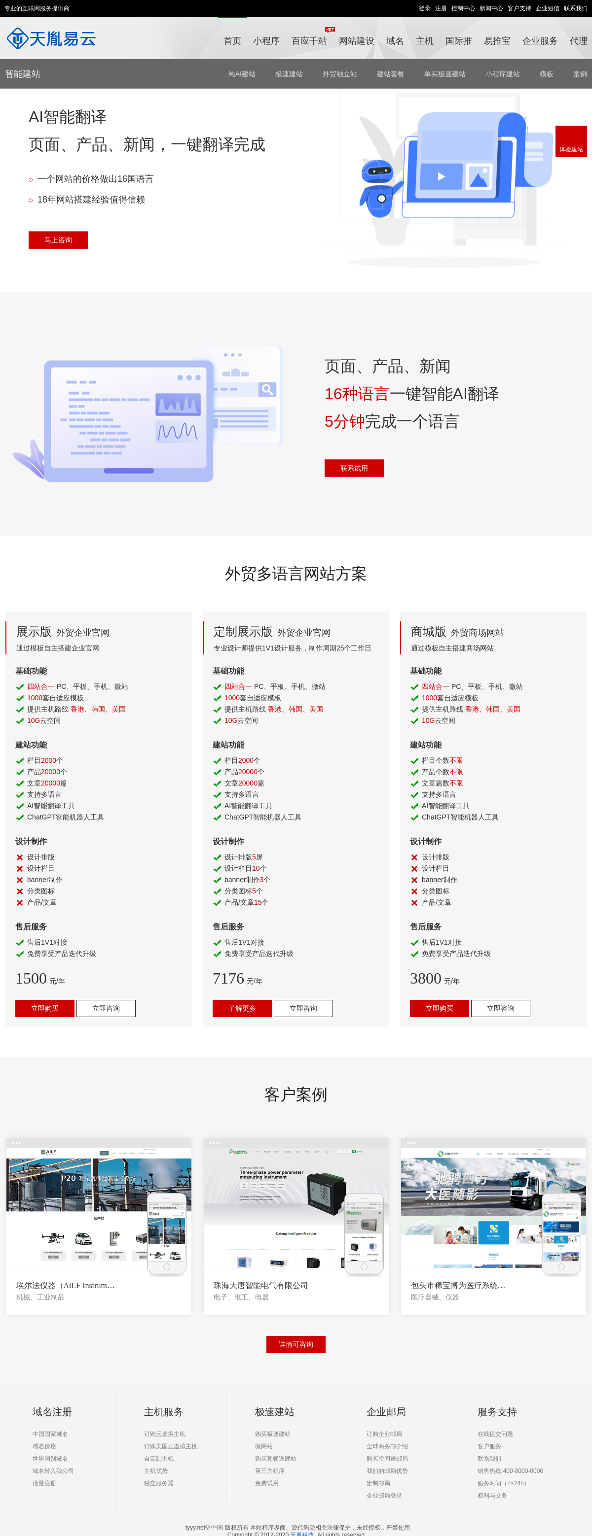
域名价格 (44, 1446)
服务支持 (497, 1411)
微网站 (264, 1446)
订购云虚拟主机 (164, 1434)
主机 (425, 41)
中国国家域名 (50, 1434)
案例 (580, 74)
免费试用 (267, 1483)
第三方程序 (270, 1471)
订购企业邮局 (384, 1434)
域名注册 (52, 1411)
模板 (547, 74)
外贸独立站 (340, 74)
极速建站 (289, 74)
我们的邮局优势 (387, 1471)
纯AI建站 (242, 74)
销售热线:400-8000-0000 (510, 1471)
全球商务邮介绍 (387, 1446)
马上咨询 (58, 240)
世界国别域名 (50, 1458)
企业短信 (547, 8)
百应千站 (312, 36)
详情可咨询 (296, 1344)
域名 (395, 41)
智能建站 (22, 74)
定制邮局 (378, 1483)
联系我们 (576, 8)
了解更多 (242, 1008)
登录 (425, 8)
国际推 (458, 41)
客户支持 (519, 8)
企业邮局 (386, 1411)
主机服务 (164, 1411)
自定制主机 (159, 1458)
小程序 (266, 41)
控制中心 (463, 8)
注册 (441, 8)
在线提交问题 (495, 1434)
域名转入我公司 (53, 1471)
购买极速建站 (273, 1434)
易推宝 (497, 41)
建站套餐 (391, 74)
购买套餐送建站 (275, 1458)
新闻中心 (491, 8)
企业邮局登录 (384, 1495)
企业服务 (540, 41)
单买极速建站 (445, 74)
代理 (579, 41)
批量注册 (44, 1483)
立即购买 (45, 1008)
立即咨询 (106, 1008)
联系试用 (354, 468)
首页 (232, 41)
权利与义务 (492, 1495)
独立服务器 (159, 1483)
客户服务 (489, 1446)
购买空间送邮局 (387, 1458)
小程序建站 (502, 74)
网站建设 (356, 41)
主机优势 (156, 1471)
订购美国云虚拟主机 (170, 1446)
